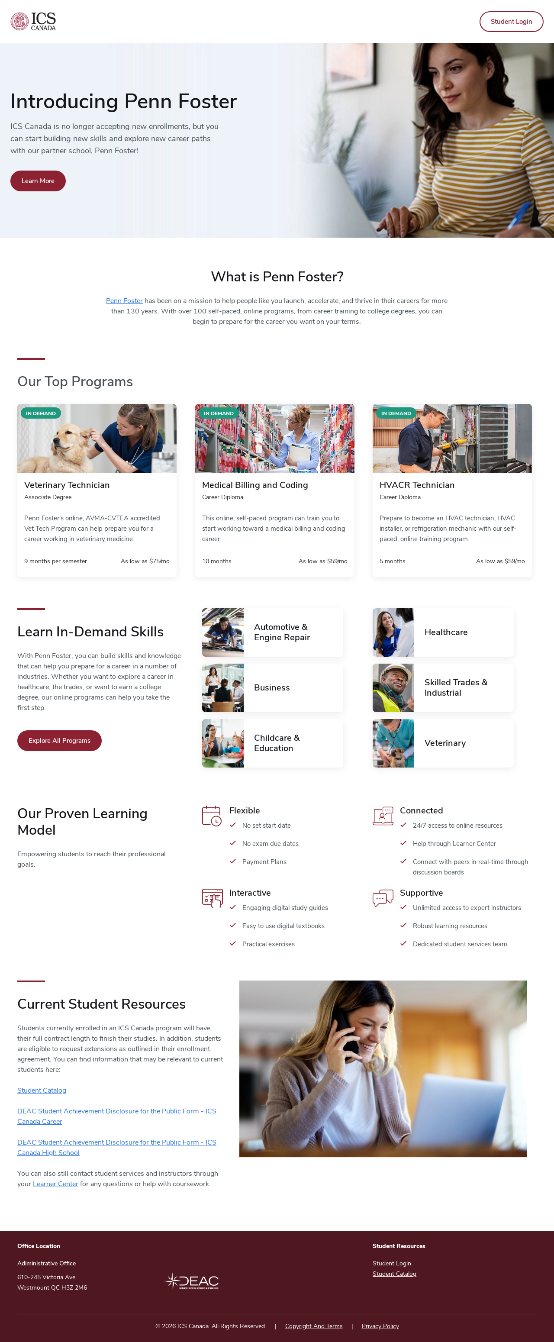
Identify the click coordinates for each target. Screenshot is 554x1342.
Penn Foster (124, 301)
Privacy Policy (380, 1326)
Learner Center (55, 1184)
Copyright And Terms (314, 1326)
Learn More (38, 181)
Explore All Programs (59, 740)
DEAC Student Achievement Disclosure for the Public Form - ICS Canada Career (116, 1116)
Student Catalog (41, 1090)
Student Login (511, 21)
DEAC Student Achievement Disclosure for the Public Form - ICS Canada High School (116, 1148)
